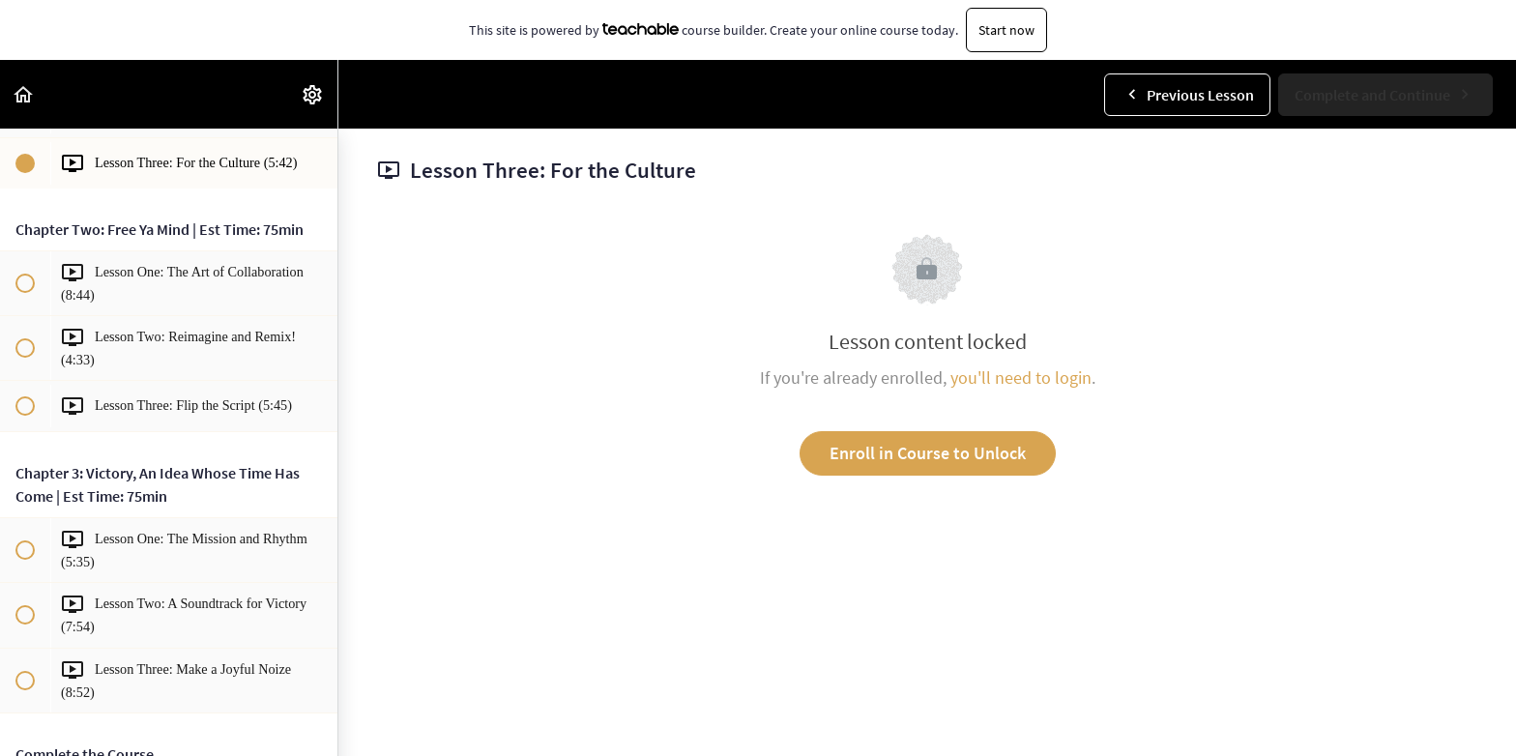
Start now (1006, 30)
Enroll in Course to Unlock (928, 453)
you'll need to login (1021, 377)
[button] (24, 94)
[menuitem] (313, 94)
